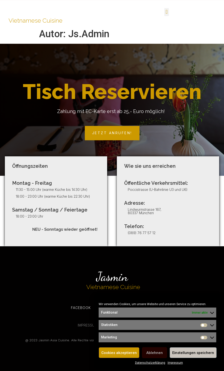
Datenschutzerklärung (150, 362)
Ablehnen (154, 353)
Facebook (81, 308)
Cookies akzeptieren (119, 353)
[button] (166, 12)
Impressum (175, 362)
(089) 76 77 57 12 (141, 233)
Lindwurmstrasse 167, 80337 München (144, 211)
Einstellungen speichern (193, 353)
